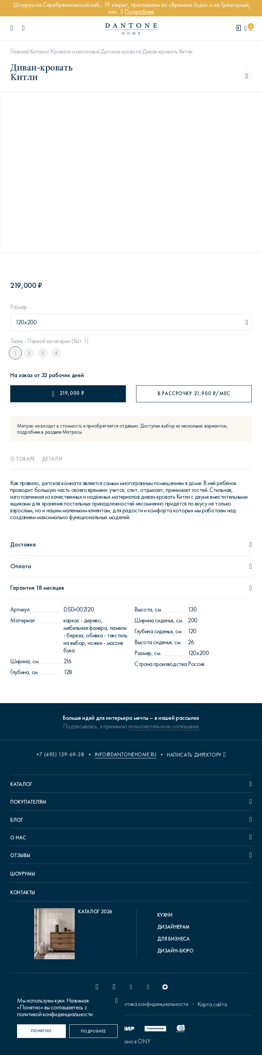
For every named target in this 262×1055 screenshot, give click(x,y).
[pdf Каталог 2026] (73, 935)
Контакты (22, 892)
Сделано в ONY (131, 1041)
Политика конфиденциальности (151, 1003)
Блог (16, 820)
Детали (52, 459)
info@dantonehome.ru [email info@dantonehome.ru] (126, 754)
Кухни (165, 915)
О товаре (22, 459)
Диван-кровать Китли (167, 51)
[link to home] (131, 28)
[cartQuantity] (250, 28)
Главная (19, 51)
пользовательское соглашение (163, 726)
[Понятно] (41, 1031)
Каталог (39, 51)
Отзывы (20, 855)
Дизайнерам (173, 927)
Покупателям (28, 802)
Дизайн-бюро (175, 951)
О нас (18, 838)
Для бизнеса (173, 939)
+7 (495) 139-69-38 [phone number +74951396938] (60, 754)
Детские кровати (121, 51)
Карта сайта (212, 1004)
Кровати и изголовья (74, 51)
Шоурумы (22, 874)
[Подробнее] (93, 1031)
